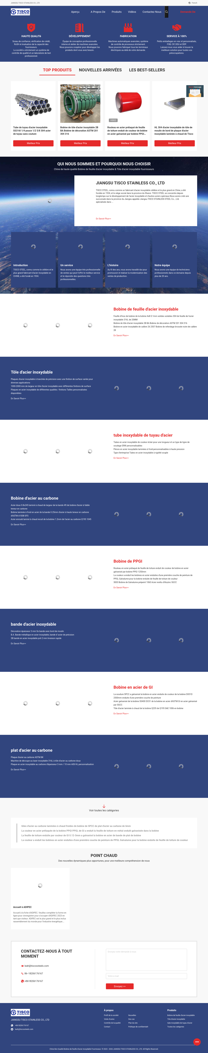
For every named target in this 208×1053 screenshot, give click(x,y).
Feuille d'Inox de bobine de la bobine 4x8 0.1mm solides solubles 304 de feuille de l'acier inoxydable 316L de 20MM (154, 318)
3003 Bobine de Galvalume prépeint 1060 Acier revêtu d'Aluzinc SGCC (145, 582)
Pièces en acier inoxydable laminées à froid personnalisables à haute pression (149, 449)
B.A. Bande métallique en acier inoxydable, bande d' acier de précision (42, 635)
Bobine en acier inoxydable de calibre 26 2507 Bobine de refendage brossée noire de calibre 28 (155, 328)
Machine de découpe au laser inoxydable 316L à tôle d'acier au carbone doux (46, 761)
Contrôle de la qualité (112, 1023)
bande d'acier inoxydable (33, 624)
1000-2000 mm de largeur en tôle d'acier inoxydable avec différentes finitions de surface (51, 386)
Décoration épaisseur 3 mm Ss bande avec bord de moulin (37, 631)
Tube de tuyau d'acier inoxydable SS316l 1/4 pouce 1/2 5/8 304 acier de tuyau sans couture (32, 130)
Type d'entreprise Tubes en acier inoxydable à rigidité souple (141, 453)
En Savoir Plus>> (103, 218)
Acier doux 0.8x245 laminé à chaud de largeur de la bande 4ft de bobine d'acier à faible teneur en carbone (50, 507)
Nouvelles (132, 1015)
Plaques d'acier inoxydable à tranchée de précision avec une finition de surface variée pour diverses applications (52, 381)
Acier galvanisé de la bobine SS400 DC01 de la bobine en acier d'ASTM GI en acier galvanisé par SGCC (155, 703)
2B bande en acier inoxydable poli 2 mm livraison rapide (36, 638)
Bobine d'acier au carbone (34, 498)
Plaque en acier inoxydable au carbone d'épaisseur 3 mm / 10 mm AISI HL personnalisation (52, 764)
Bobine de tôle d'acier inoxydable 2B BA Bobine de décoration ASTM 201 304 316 (79, 130)
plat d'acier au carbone (31, 750)
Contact (107, 1027)
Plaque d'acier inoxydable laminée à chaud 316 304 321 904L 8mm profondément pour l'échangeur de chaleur (79, 830)
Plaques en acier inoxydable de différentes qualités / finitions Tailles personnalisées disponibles (49, 391)
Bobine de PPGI (128, 561)
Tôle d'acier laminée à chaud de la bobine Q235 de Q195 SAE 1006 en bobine (148, 708)
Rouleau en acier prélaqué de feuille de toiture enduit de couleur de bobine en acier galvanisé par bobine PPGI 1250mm (127, 131)
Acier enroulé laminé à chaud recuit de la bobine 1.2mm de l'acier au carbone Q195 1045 (51, 519)
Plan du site (132, 1023)
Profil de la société (111, 1015)
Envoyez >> (120, 986)
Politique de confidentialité (138, 1027)
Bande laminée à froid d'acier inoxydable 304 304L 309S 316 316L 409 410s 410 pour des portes (72, 835)
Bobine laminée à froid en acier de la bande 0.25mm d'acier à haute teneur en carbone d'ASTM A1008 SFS (50, 514)
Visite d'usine (109, 1019)
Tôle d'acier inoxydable (32, 372)
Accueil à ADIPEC (22, 907)
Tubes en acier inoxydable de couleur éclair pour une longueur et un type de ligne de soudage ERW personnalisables (152, 444)
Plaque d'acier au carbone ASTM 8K (27, 757)
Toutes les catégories (175, 1027)
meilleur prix (33, 143)
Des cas (131, 1019)
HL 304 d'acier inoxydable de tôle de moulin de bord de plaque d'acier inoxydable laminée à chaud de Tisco (173, 130)
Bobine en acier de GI (133, 687)
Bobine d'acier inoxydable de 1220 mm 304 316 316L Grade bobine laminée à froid (64, 826)
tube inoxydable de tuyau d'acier (143, 435)
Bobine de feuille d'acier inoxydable (146, 309)
